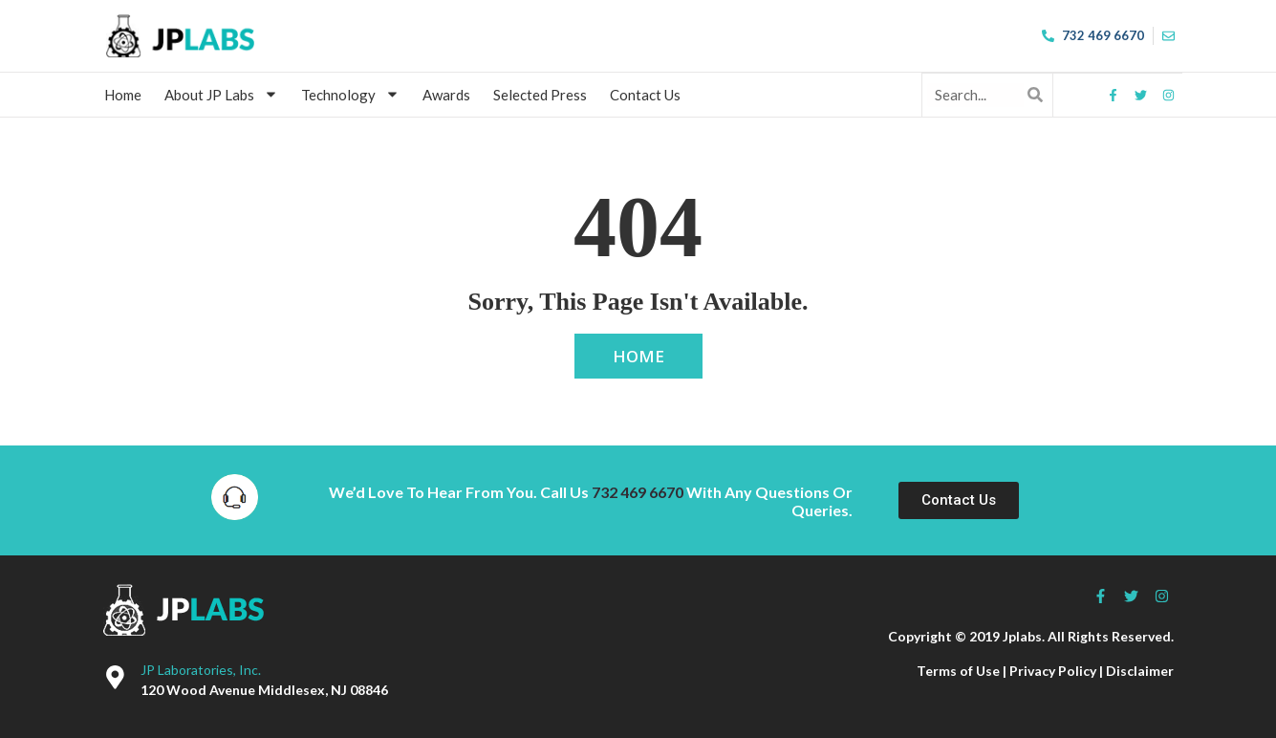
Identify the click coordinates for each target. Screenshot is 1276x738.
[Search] (1036, 94)
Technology (351, 94)
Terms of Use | (963, 670)
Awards (447, 94)
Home (123, 94)
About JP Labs (222, 94)
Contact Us (646, 94)
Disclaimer (1140, 670)
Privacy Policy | (1057, 670)
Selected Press (541, 94)
